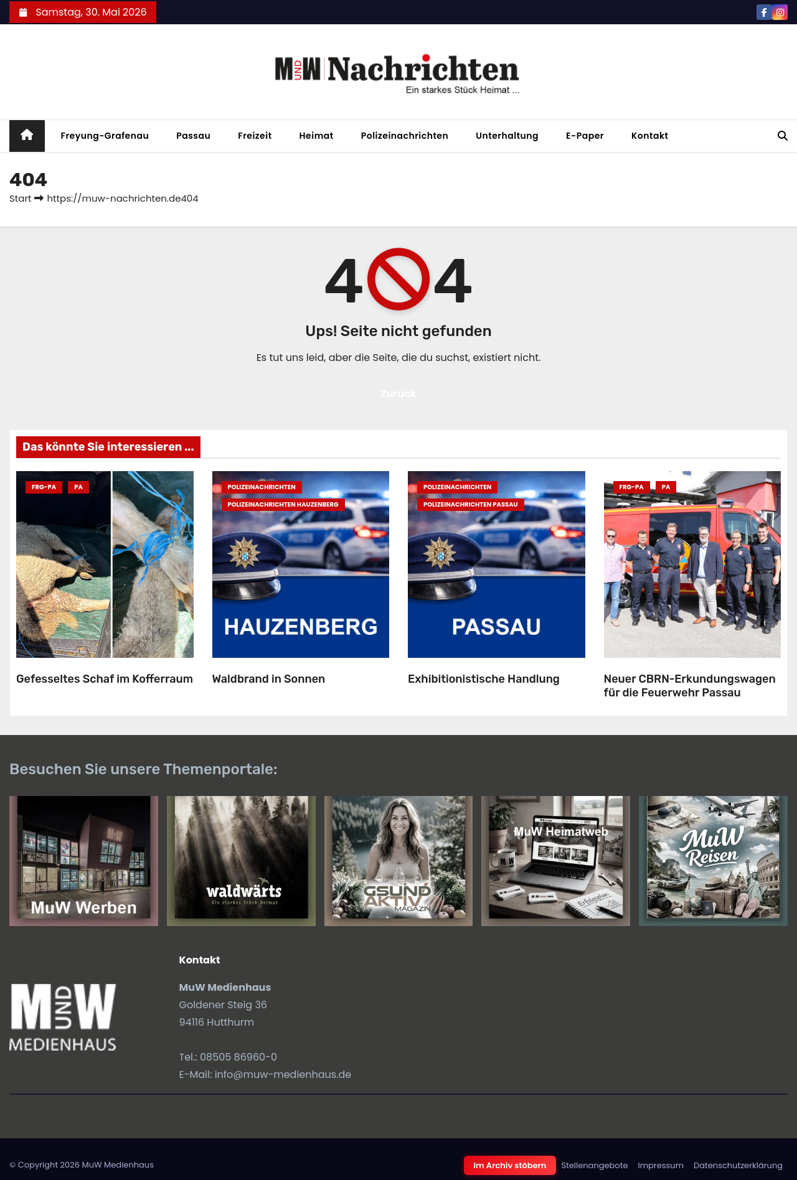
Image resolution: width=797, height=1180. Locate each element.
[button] (783, 136)
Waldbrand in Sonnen (269, 679)
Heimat (316, 135)
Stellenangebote (594, 1165)
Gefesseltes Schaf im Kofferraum (104, 679)
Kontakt (650, 135)
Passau (193, 135)
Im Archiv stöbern (510, 1165)
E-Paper (585, 135)
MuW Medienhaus (118, 1165)
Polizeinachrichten (405, 135)
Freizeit (254, 135)
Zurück (398, 393)
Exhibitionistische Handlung (484, 679)
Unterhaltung (507, 135)
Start (20, 198)
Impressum (661, 1165)
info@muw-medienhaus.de (283, 1074)
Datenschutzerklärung (738, 1165)
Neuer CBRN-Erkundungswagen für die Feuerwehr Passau (690, 686)
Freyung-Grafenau (105, 135)
